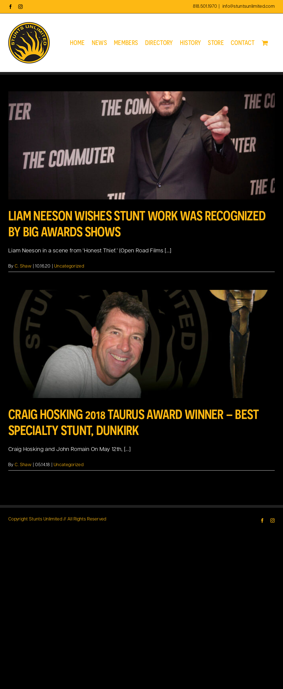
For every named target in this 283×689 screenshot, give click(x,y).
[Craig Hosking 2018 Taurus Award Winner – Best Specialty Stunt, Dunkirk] (141, 344)
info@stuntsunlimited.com (248, 6)
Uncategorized (69, 266)
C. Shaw (23, 266)
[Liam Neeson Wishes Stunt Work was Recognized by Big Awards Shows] (141, 145)
